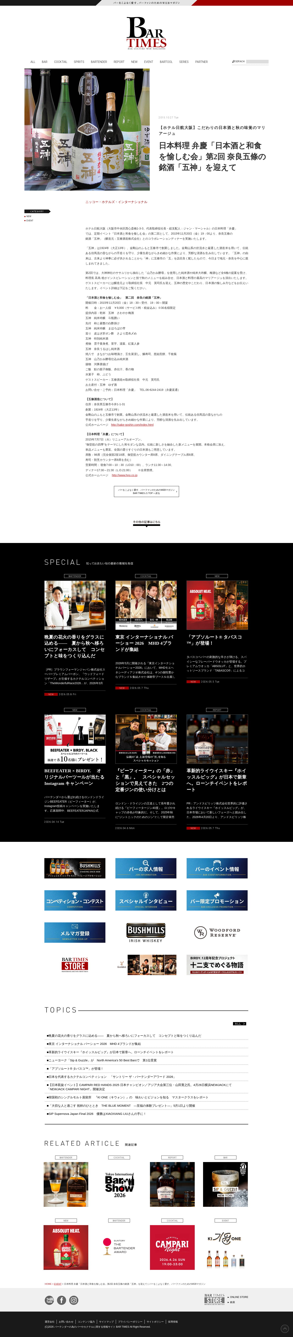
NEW (134, 61)
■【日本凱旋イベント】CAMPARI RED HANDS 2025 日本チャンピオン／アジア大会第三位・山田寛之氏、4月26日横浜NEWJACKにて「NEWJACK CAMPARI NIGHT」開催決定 (139, 1087)
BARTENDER (99, 61)
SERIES (184, 61)
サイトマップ (106, 1321)
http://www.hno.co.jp (124, 475)
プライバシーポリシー (130, 1321)
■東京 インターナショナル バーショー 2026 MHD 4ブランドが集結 (94, 1043)
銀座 (232, 1302)
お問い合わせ (66, 1321)
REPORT (119, 61)
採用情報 (173, 1321)
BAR (44, 61)
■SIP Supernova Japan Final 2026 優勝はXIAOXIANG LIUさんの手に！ (96, 1113)
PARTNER (201, 61)
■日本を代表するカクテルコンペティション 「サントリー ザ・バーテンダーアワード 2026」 (113, 1076)
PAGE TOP (285, 1329)
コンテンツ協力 (86, 1321)
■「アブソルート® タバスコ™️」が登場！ (75, 1068)
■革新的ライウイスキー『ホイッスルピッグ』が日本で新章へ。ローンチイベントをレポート (110, 1052)
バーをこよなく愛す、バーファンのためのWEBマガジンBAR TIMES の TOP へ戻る (146, 491)
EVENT (148, 61)
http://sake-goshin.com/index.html (132, 424)
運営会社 (50, 1321)
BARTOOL (166, 61)
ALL (33, 61)
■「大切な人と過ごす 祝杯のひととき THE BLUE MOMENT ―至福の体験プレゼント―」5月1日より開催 (121, 1105)
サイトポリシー (155, 1321)
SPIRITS (79, 61)
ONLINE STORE (239, 1297)
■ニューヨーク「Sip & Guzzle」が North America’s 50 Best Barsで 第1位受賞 (102, 1060)
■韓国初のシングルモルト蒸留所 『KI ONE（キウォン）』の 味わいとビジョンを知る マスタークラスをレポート (129, 1097)
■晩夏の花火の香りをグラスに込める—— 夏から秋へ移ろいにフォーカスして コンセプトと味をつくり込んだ (124, 1035)
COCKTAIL (60, 61)
